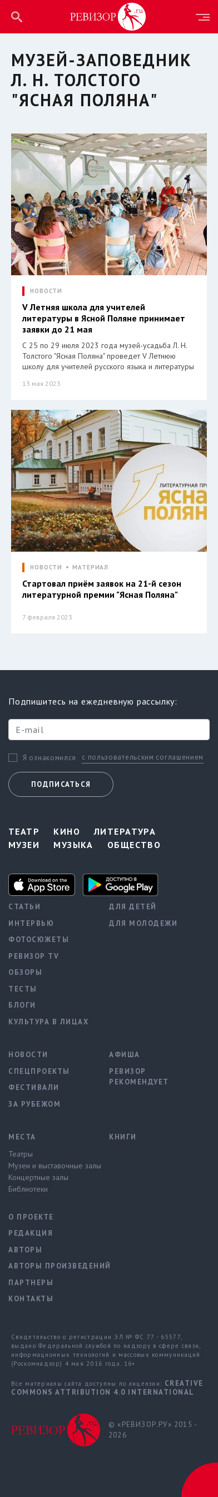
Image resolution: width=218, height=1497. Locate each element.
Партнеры (30, 1282)
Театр (23, 831)
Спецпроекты (39, 1071)
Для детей (133, 906)
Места (22, 1137)
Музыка (73, 844)
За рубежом (34, 1104)
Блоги (22, 1005)
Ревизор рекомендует (139, 1077)
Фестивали (34, 1087)
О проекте (31, 1217)
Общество (134, 844)
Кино (66, 831)
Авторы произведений (50, 1266)
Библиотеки (28, 1189)
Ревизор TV (33, 956)
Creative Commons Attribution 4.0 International (107, 1388)
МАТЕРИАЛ (90, 567)
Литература (125, 831)
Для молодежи (143, 923)
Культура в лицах (48, 1022)
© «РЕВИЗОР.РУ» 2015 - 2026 (152, 1430)
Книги (123, 1137)
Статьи (24, 906)
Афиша (124, 1054)
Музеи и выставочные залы (50, 1166)
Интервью (31, 923)
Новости (28, 1054)
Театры (20, 1154)
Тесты (22, 989)
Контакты (30, 1298)
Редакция (30, 1233)
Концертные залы (38, 1177)
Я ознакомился (49, 758)
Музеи (23, 844)
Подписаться (61, 784)
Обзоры (25, 972)
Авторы (25, 1250)
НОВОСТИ (46, 291)
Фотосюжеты (38, 939)
